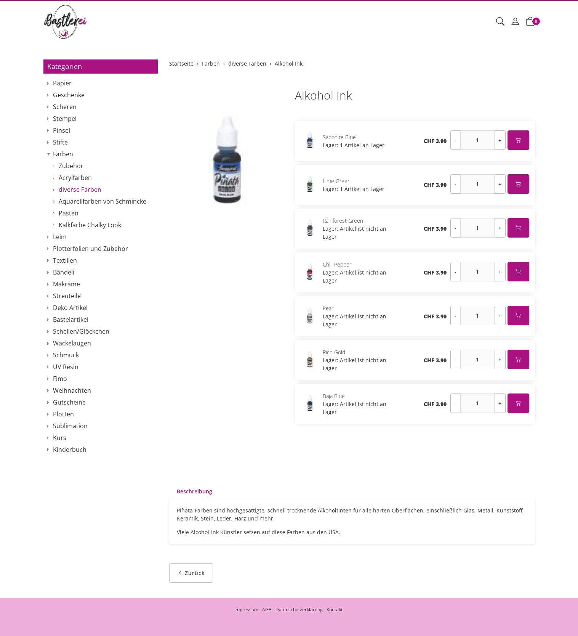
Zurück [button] (191, 573)
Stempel (65, 118)
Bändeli (63, 272)
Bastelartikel (70, 319)
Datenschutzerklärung (299, 609)
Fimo (60, 378)
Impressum (246, 609)
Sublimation (70, 426)
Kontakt (335, 609)
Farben (63, 154)
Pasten (68, 213)
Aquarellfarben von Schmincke (102, 201)
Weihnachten (72, 390)
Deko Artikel (70, 308)
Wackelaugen (72, 343)
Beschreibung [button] (194, 491)
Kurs (59, 438)
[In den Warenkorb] (518, 140)
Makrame (66, 284)
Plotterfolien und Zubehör (90, 248)
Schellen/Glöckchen (81, 331)
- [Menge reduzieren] (455, 140)
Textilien (65, 260)
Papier (62, 83)
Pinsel (61, 130)
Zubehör (71, 166)
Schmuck (66, 355)
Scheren (65, 107)
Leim (60, 237)
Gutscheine (69, 402)
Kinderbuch (69, 449)
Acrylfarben (75, 177)
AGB (267, 609)
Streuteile (67, 296)
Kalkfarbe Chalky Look (90, 225)
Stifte (60, 142)
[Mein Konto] (515, 21)
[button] (500, 21)
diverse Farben (80, 189)
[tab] (190, 491)
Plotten (63, 414)
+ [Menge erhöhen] (499, 140)
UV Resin (65, 367)
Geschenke (69, 95)
